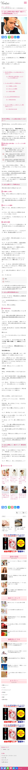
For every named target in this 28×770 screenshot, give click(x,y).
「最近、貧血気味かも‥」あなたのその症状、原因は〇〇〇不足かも (22, 480)
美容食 (3, 692)
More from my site (11, 109)
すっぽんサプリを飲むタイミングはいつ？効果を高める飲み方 (14, 496)
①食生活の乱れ (11, 99)
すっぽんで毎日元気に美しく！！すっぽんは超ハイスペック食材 (5, 480)
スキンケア (4, 694)
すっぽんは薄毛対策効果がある (12, 96)
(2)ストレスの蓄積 (11, 88)
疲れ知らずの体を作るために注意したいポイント (22, 496)
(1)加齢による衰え (11, 86)
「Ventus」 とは (5, 749)
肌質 (3, 697)
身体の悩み (4, 699)
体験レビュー (5, 685)
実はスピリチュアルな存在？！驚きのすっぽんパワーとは (14, 479)
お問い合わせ (5, 762)
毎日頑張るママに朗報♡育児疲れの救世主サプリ (5, 496)
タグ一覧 (4, 757)
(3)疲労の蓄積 (10, 91)
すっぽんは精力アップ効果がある (12, 83)
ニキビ (3, 687)
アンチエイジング (6, 690)
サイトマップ (5, 759)
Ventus (5, 2)
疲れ (25, 512)
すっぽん (19, 512)
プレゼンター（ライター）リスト (9, 755)
